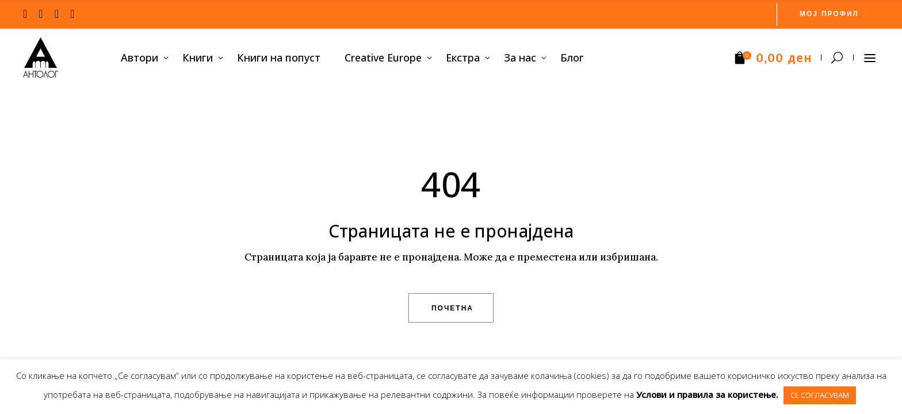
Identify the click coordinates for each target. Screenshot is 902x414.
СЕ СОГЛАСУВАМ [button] (819, 395)
